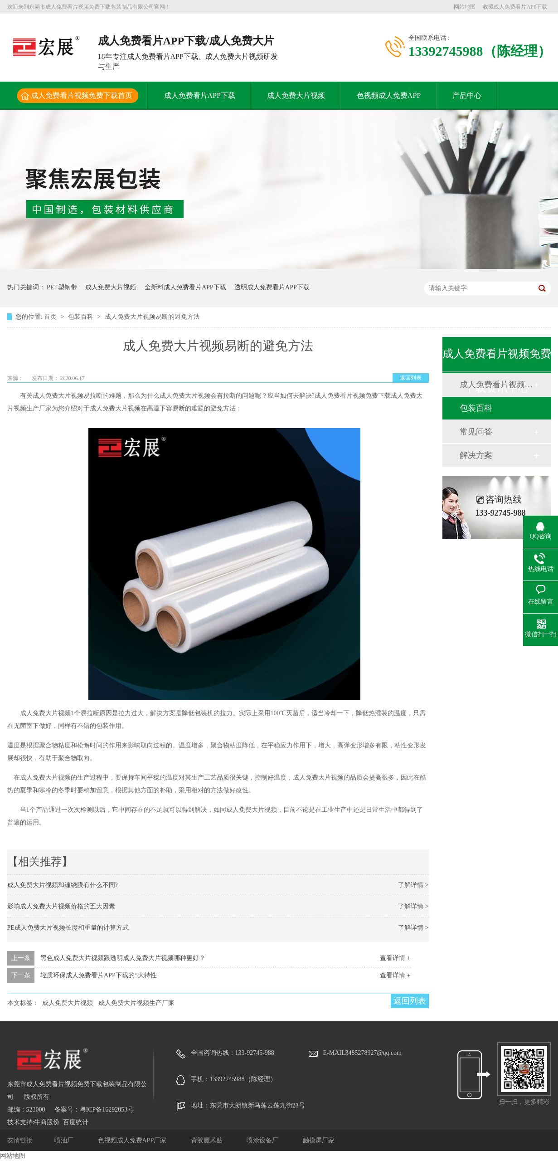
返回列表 (411, 378)
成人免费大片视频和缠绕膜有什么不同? (62, 885)
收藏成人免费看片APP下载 (515, 7)
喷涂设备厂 (263, 1140)
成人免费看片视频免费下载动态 (496, 384)
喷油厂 (64, 1140)
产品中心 (466, 95)
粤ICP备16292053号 (107, 1109)
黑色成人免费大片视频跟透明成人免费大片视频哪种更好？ (122, 958)
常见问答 (476, 431)
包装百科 (81, 316)
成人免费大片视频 (296, 95)
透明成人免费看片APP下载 (272, 287)
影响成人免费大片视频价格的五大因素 (61, 906)
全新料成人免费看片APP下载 (185, 287)
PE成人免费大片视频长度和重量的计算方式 (68, 927)
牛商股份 (46, 1122)
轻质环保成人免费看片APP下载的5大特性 (98, 975)
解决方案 (476, 455)
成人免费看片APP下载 (199, 95)
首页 (51, 316)
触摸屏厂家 (319, 1140)
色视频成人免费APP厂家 (133, 1140)
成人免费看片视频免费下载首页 (81, 95)
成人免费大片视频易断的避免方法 (152, 316)
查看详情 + (395, 958)
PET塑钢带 (62, 287)
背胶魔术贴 (207, 1140)
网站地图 (465, 7)
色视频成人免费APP (389, 95)
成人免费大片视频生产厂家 (136, 1003)
